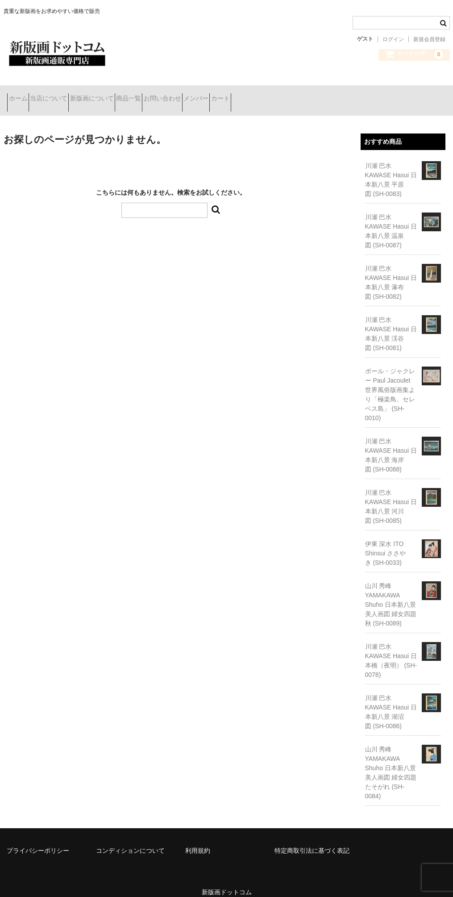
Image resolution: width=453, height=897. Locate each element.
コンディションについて (130, 839)
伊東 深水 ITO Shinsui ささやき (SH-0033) (385, 542)
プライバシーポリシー (38, 839)
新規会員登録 (429, 39)
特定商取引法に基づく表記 (311, 839)
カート (319, 94)
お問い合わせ (229, 94)
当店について (68, 94)
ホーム (21, 94)
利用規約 (197, 839)
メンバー (278, 94)
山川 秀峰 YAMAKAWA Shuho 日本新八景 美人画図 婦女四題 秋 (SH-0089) (391, 593)
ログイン (393, 39)
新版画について (127, 94)
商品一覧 (179, 94)
